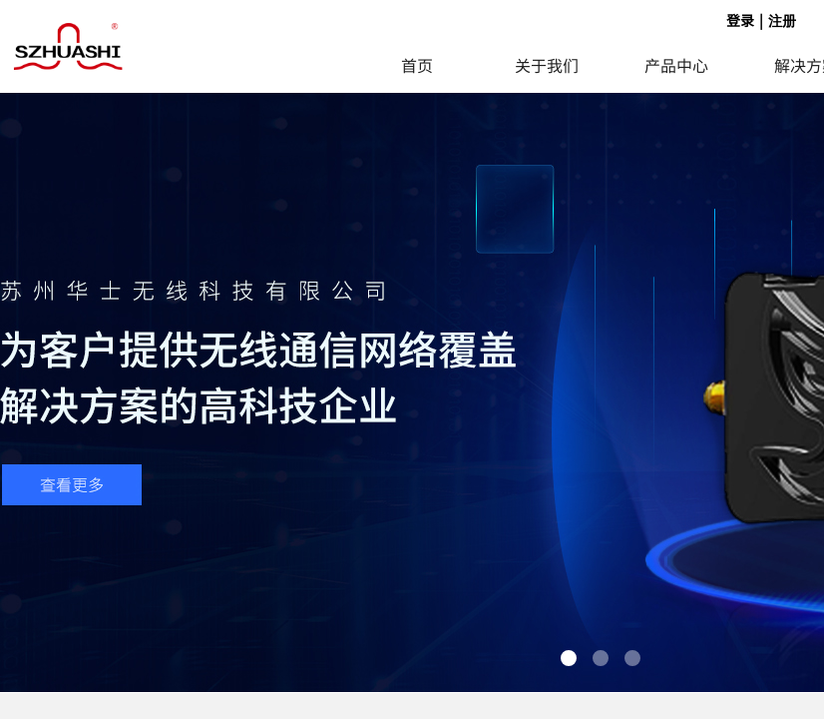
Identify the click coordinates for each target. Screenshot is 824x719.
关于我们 (547, 65)
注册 (782, 21)
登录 (740, 20)
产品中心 (676, 65)
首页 (417, 65)
